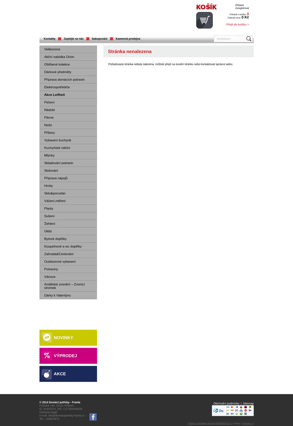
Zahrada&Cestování (59, 254)
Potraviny (51, 269)
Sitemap (248, 403)
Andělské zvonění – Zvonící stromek (64, 286)
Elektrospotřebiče (57, 87)
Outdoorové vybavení (60, 261)
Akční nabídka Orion (59, 57)
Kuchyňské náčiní (57, 148)
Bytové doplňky (55, 239)
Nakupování (99, 38)
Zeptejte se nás (73, 38)
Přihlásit (239, 5)
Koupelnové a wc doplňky (63, 246)
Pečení (49, 102)
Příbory (49, 133)
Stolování (51, 170)
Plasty (48, 208)
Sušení (49, 216)
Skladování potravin (58, 163)
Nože (48, 125)
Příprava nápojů (56, 178)
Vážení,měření (55, 201)
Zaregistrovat (242, 8)
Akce (60, 373)
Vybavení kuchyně (57, 140)
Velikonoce (52, 49)
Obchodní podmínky (226, 403)
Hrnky (48, 186)
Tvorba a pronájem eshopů (201, 423)
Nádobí (49, 110)
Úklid (48, 231)
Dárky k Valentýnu (57, 295)
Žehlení (49, 224)
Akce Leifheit (54, 95)
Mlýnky (49, 155)
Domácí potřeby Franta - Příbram (78, 17)
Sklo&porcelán (55, 193)
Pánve (49, 117)
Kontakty (50, 38)
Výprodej (65, 355)
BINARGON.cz (223, 423)
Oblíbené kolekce (57, 64)
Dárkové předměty (57, 72)
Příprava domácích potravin (64, 79)
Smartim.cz (248, 423)
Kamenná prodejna (128, 38)
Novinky (63, 337)
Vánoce (50, 277)
